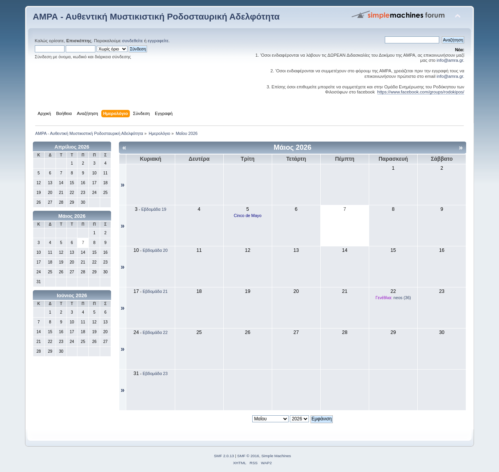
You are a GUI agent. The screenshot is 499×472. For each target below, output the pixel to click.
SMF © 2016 (248, 456)
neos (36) (402, 297)
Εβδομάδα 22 (155, 332)
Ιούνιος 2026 (72, 295)
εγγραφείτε (158, 40)
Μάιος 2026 (72, 216)
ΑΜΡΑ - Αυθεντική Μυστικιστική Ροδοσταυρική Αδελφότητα (156, 17)
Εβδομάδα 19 (153, 209)
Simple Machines (276, 456)
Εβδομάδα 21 (155, 291)
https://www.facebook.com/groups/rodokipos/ (421, 92)
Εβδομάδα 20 (155, 250)
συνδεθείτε (132, 40)
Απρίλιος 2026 (71, 147)
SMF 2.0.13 (224, 456)
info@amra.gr (450, 60)
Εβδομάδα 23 (155, 373)
